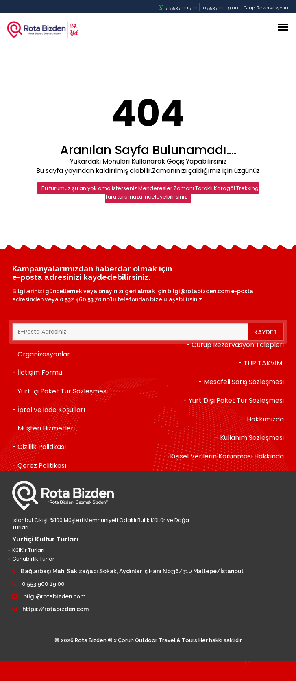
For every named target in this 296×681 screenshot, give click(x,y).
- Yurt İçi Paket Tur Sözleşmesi (60, 391)
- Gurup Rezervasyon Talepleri (235, 344)
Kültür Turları (28, 550)
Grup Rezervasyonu (266, 8)
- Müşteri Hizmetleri (43, 428)
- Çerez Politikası (39, 465)
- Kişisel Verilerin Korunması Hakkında (224, 456)
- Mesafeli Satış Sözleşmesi (241, 381)
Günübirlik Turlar (33, 559)
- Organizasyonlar (41, 354)
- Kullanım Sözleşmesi (249, 437)
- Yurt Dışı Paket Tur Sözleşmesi (233, 400)
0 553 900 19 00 (220, 8)
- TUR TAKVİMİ (261, 363)
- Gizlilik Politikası (39, 447)
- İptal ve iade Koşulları (48, 410)
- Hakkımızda (263, 419)
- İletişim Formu (37, 372)
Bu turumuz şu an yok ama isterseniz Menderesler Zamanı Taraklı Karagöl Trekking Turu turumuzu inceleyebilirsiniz (150, 192)
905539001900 (178, 8)
